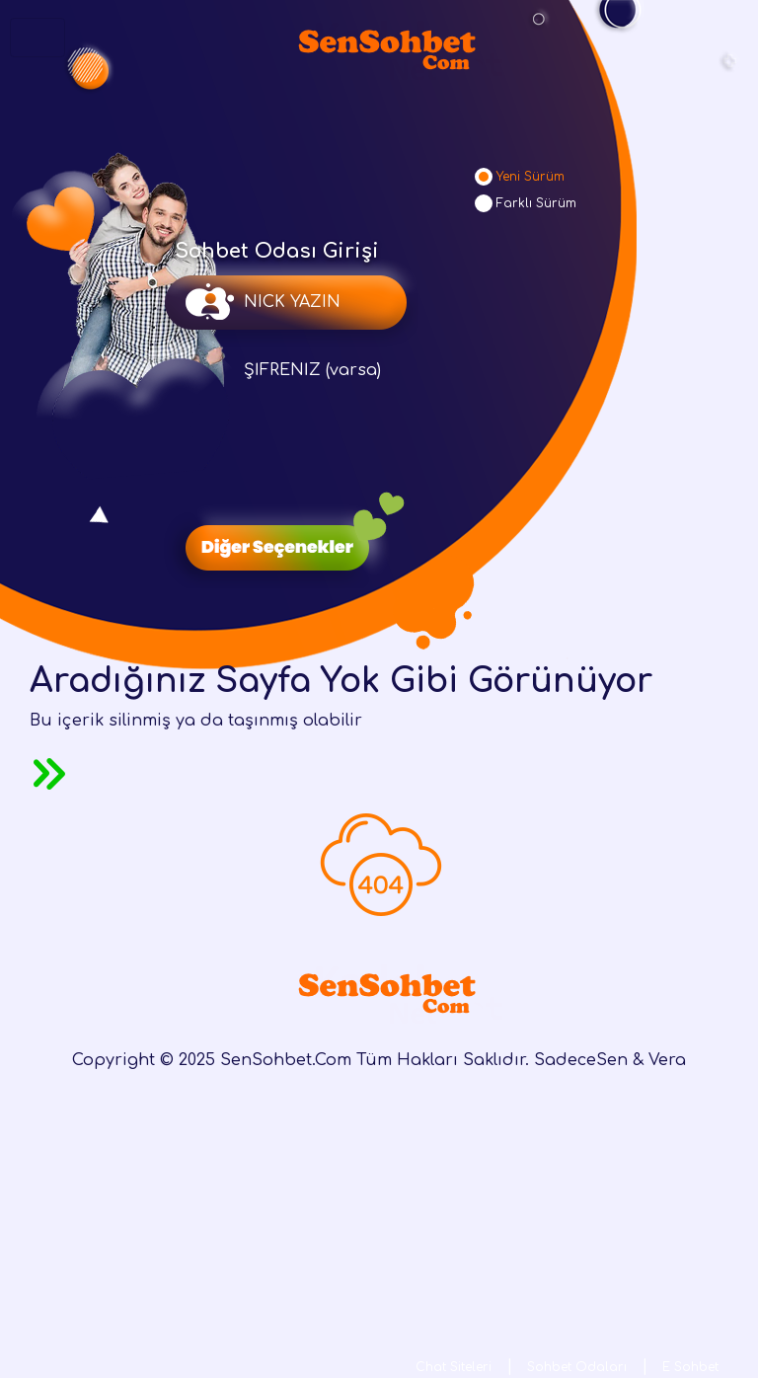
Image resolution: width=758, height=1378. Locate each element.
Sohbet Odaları (577, 1367)
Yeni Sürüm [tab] (530, 177)
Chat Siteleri (454, 1367)
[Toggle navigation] (37, 37)
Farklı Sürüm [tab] (536, 203)
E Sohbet (690, 1367)
